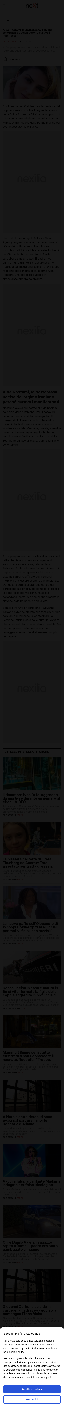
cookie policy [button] (16, 1351)
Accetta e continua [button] (31, 1389)
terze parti (8, 1362)
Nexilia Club (32, 1399)
